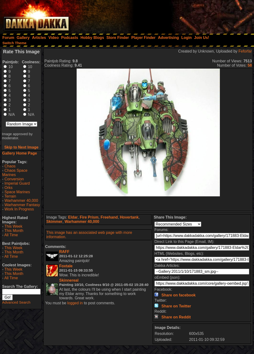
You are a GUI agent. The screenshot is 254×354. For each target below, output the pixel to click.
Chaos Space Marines (14, 172)
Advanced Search (16, 302)
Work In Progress (19, 209)
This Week (13, 226)
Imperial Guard (17, 183)
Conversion (14, 179)
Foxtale (66, 266)
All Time (11, 235)
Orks (9, 188)
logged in (75, 303)
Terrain (10, 196)
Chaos (10, 166)
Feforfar (245, 51)
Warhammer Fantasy (22, 205)
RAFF (64, 252)
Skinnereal (69, 280)
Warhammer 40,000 (21, 200)
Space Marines (17, 192)
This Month (13, 231)
